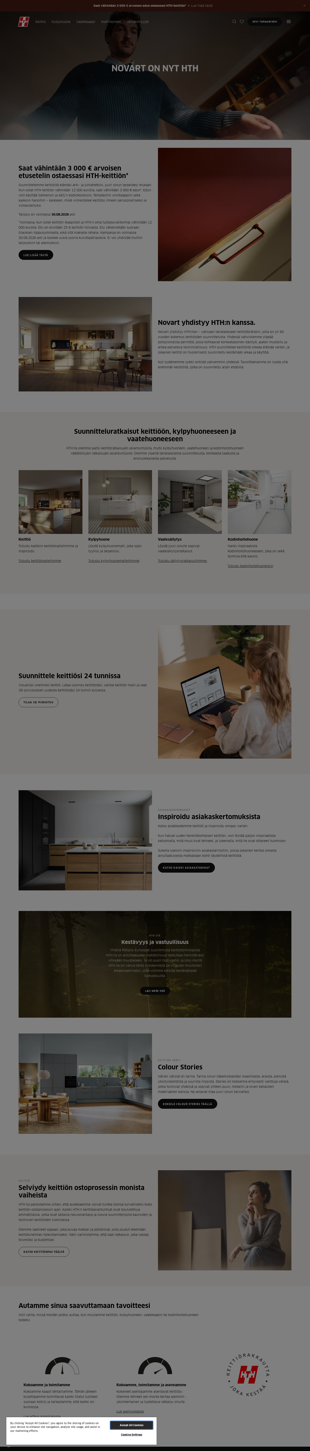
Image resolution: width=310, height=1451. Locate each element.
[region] (81, 1431)
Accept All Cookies (131, 1425)
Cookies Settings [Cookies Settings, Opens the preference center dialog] (131, 1434)
